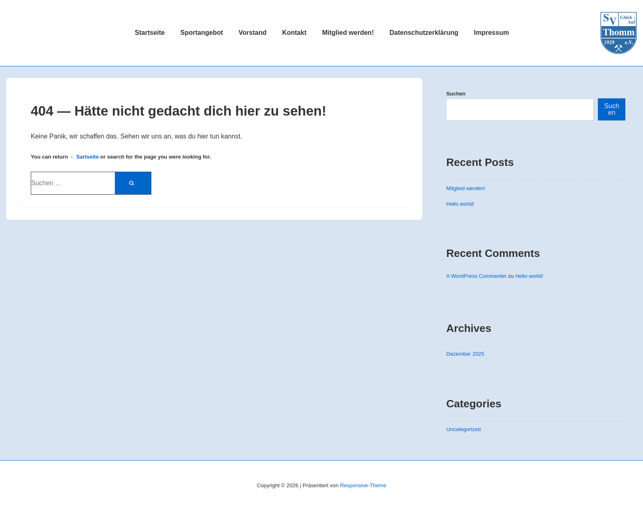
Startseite (150, 32)
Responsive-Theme (363, 485)
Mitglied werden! (348, 32)
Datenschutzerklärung (424, 32)
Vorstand (253, 32)
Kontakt (294, 32)
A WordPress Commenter (476, 276)
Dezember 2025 (465, 354)
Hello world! (460, 204)
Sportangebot (201, 32)
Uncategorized (463, 429)
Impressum (491, 32)
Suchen (455, 94)
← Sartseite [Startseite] (84, 157)
